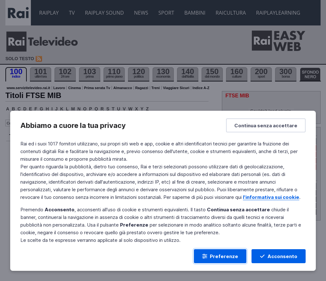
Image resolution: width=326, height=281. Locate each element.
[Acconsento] (279, 256)
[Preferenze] (220, 256)
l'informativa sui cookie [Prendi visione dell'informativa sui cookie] (271, 197)
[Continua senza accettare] (266, 125)
